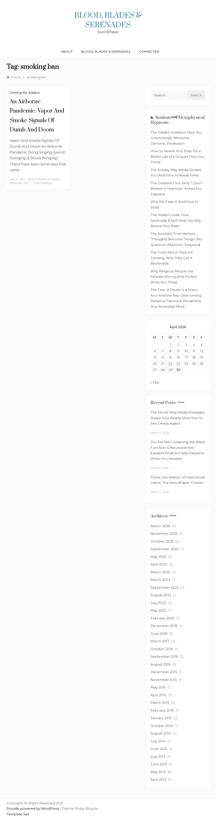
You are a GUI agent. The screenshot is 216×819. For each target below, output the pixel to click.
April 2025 (159, 564)
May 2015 (158, 687)
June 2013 (159, 764)
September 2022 (165, 587)
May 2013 (158, 772)
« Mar (155, 382)
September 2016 (164, 656)
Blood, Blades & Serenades (108, 20)
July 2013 (158, 756)
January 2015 (161, 718)
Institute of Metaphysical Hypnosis (178, 120)
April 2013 (158, 779)
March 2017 (160, 641)
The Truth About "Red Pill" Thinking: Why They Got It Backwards (172, 257)
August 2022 (161, 595)
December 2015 (164, 672)
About (66, 51)
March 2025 (160, 572)
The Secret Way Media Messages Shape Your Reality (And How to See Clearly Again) (178, 417)
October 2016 (162, 649)
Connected (149, 51)
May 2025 (158, 557)
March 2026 (160, 526)
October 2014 (162, 726)
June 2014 (159, 749)
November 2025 (164, 533)
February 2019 (162, 618)
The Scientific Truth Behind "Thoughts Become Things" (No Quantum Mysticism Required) (176, 239)
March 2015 (160, 703)
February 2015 (162, 710)
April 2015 (158, 695)
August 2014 (161, 733)
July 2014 (158, 741)
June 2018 (159, 634)
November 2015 (164, 680)
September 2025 (165, 549)
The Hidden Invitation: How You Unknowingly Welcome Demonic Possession (176, 137)
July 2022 (158, 603)
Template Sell (17, 814)
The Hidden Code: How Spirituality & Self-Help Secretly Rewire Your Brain (176, 220)
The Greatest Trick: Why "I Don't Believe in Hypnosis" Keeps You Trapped (176, 188)
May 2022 (158, 610)
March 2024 (160, 580)
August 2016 (160, 664)
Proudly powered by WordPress (33, 808)
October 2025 (162, 541)
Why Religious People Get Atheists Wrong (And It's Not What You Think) (174, 276)
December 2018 (164, 626)
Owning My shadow (25, 93)
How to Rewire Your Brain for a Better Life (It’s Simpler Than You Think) (177, 156)
